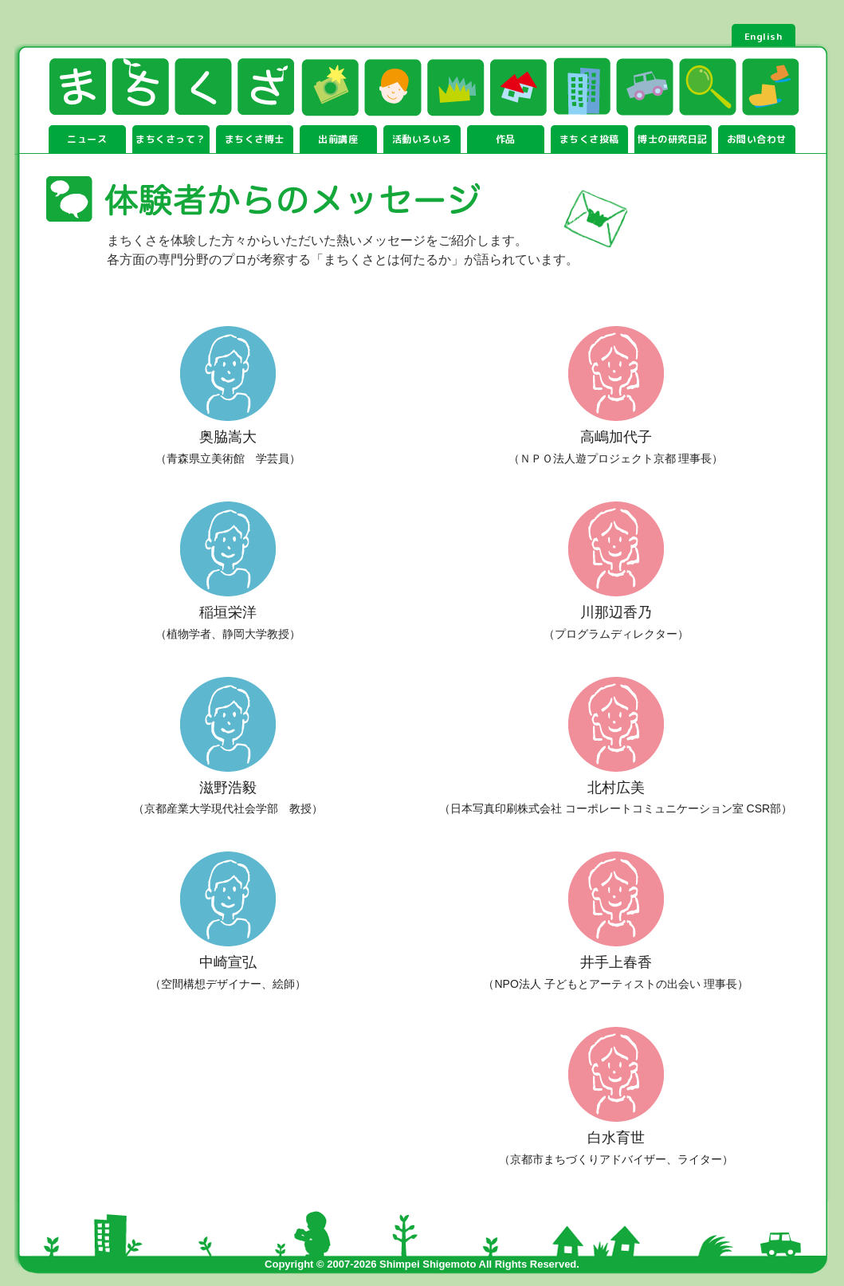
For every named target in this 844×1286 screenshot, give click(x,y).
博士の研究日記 (673, 139)
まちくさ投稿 (589, 139)
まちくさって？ (170, 139)
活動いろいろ (422, 139)
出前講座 (338, 139)
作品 (506, 139)
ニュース (87, 139)
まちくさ (171, 86)
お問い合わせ (757, 139)
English (763, 36)
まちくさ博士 (255, 139)
